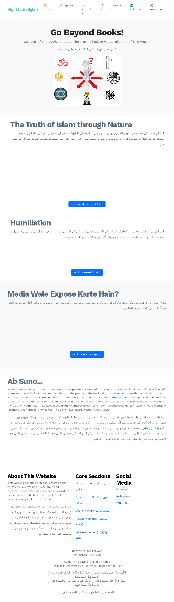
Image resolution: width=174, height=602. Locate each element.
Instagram (123, 496)
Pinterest (122, 489)
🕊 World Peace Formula (110, 7)
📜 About (48, 7)
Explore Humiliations (87, 272)
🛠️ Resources (156, 7)
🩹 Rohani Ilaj (86, 9)
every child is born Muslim (36, 499)
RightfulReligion (22, 9)
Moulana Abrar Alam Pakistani (108, 397)
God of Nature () (93, 510)
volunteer (44, 397)
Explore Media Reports (87, 354)
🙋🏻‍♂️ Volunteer (136, 7)
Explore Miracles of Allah (87, 204)
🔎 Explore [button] (66, 5)
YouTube (122, 502)
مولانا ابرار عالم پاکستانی (147, 428)
